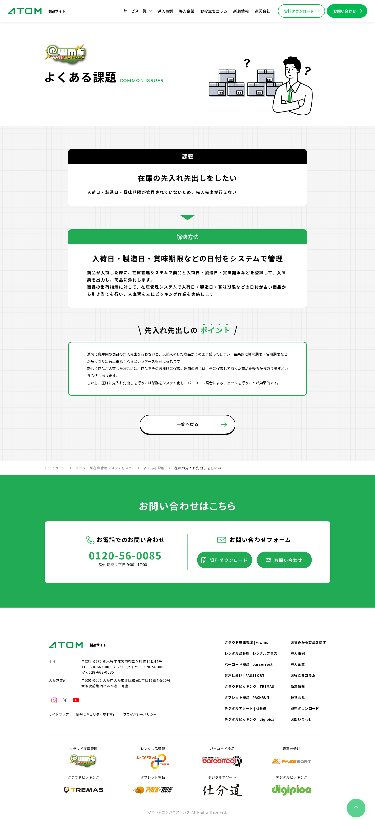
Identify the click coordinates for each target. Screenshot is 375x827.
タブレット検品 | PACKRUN (247, 697)
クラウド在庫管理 (83, 757)
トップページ (55, 467)
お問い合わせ (288, 560)
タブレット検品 (153, 786)
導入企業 (186, 11)
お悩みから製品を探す (308, 642)
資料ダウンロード (229, 560)
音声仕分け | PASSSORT (245, 675)
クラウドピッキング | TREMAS (249, 686)
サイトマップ (59, 714)
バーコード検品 (222, 757)
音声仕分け (291, 757)
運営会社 (262, 11)
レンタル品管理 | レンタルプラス (251, 653)
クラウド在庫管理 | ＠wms (246, 642)
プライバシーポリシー (140, 714)
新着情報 (241, 11)
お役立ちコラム (213, 11)
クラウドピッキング (83, 786)
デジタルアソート (222, 786)
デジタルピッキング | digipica (250, 719)
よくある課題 (154, 467)
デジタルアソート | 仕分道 (246, 708)
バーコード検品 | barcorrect (249, 664)
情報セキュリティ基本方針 (96, 714)
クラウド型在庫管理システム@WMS (104, 467)
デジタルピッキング (291, 786)
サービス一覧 (137, 11)
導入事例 (165, 11)
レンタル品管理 (153, 757)
